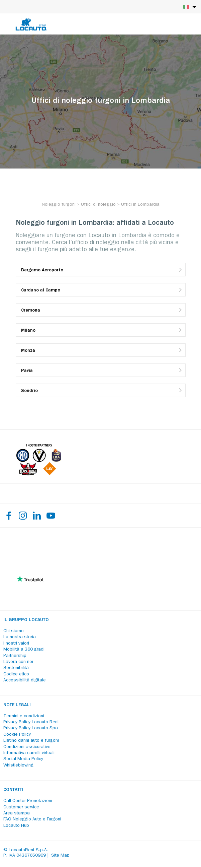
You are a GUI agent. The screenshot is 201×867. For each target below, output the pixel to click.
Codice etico (16, 674)
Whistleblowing (18, 765)
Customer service (21, 807)
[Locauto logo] (31, 24)
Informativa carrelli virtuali (29, 753)
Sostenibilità (16, 668)
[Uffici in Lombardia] (140, 204)
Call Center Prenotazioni (27, 801)
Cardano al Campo (40, 290)
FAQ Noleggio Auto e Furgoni (32, 819)
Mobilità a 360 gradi (23, 649)
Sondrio (29, 391)
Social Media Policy (23, 759)
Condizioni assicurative (27, 747)
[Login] (172, 24)
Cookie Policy (17, 734)
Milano (28, 330)
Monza (28, 350)
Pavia (27, 371)
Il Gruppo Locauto (26, 620)
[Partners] (38, 474)
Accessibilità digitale (24, 680)
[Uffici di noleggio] (98, 204)
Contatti (13, 790)
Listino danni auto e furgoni (31, 740)
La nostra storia (19, 637)
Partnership (14, 656)
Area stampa (16, 813)
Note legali (17, 705)
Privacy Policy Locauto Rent (31, 722)
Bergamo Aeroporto (42, 270)
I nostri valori (16, 643)
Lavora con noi (18, 662)
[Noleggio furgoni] (59, 204)
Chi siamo (13, 631)
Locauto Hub (16, 825)
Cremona (30, 310)
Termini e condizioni (23, 716)
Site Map (60, 855)
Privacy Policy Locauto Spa (30, 728)
